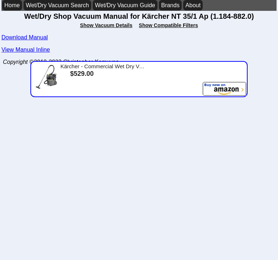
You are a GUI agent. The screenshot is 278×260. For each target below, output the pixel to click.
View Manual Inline (25, 50)
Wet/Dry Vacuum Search (57, 5)
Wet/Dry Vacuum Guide (125, 5)
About (193, 5)
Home (12, 5)
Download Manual (24, 37)
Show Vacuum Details (106, 25)
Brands (170, 5)
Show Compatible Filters (168, 25)
